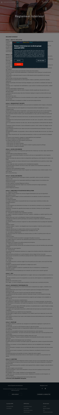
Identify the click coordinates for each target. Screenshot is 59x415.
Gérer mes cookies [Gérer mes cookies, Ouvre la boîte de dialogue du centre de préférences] (41, 60)
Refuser (18, 60)
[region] (30, 54)
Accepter (19, 64)
